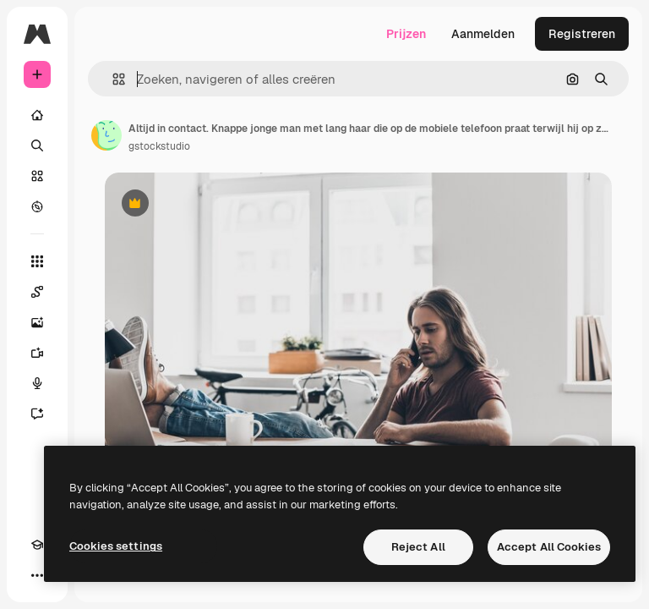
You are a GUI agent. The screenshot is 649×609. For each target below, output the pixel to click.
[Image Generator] (37, 322)
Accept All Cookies (549, 547)
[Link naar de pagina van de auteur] (106, 135)
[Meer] (37, 575)
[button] (112, 79)
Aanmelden (483, 33)
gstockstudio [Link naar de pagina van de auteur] (159, 146)
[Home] (37, 115)
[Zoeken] (37, 145)
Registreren (581, 33)
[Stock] (37, 175)
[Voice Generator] (37, 383)
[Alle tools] (37, 261)
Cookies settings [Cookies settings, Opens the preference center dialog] (115, 546)
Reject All (418, 547)
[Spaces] (37, 291)
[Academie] (37, 544)
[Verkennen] (37, 206)
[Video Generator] (37, 352)
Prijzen (406, 33)
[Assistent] (37, 413)
